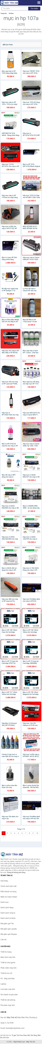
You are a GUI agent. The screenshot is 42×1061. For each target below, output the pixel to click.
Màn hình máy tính (8, 957)
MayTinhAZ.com (19, 1042)
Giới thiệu (4, 881)
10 (37, 833)
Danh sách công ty (8, 913)
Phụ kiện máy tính (8, 1005)
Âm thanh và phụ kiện (9, 995)
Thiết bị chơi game (8, 963)
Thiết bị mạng (6, 952)
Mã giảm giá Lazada (9, 929)
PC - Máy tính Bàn (8, 979)
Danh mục (5, 902)
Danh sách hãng (7, 907)
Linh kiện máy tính (8, 989)
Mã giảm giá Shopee (9, 934)
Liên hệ (3, 939)
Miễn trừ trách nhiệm (9, 897)
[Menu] (38, 2)
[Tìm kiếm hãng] (15, 8)
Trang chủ (4, 13)
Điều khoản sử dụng (8, 891)
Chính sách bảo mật (8, 886)
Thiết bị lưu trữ (6, 973)
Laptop (3, 984)
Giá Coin (6, 1037)
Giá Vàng (34, 1035)
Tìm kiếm (34, 8)
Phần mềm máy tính (8, 968)
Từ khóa (11, 13)
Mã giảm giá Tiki (7, 923)
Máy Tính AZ (30, 1042)
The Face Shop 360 (23, 1035)
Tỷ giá (14, 1035)
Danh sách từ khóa (8, 918)
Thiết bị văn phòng (8, 1000)
